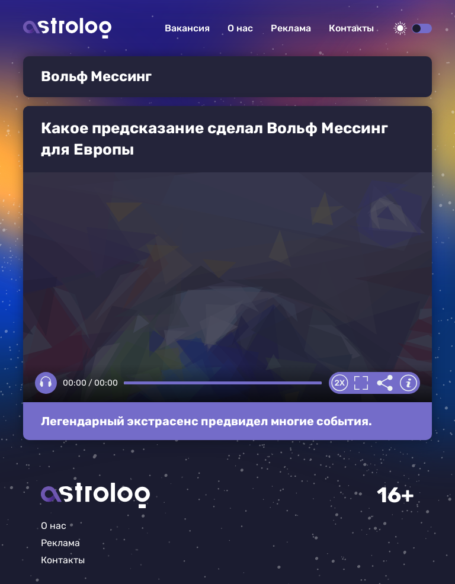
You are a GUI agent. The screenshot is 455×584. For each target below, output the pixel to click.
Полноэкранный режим (361, 383)
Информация (408, 383)
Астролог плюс (67, 28)
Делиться (384, 383)
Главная (95, 495)
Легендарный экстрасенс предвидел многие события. (206, 421)
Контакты (351, 28)
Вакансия (187, 28)
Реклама (291, 28)
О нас (240, 28)
